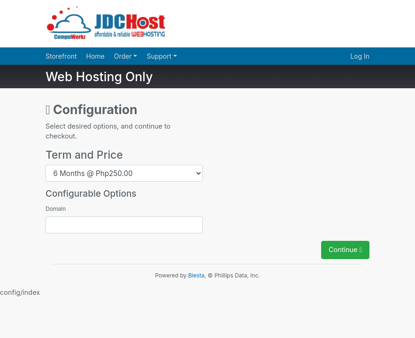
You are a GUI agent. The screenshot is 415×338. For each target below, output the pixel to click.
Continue (345, 250)
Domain (56, 208)
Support (159, 56)
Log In (359, 56)
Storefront (61, 56)
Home (95, 56)
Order (124, 56)
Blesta (196, 275)
